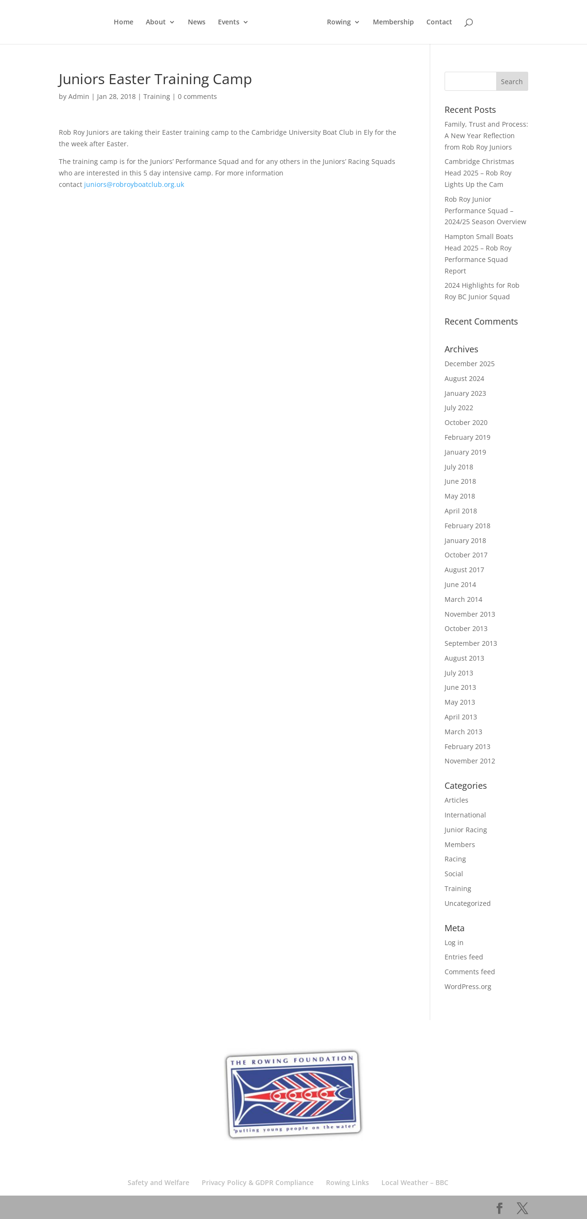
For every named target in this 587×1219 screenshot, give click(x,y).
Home (123, 22)
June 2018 (460, 481)
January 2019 (465, 452)
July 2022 (459, 407)
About (156, 22)
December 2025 (470, 363)
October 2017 (466, 554)
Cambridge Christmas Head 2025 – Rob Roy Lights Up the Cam (479, 173)
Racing (455, 858)
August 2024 (464, 378)
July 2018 (459, 466)
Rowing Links (347, 1182)
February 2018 (467, 525)
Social (454, 873)
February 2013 (467, 746)
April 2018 (461, 510)
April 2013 (461, 716)
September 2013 (471, 643)
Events (228, 22)
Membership (393, 22)
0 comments (197, 96)
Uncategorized (468, 903)
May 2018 (460, 496)
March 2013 (463, 731)
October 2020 (466, 422)
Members (460, 844)
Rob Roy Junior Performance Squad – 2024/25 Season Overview (485, 211)
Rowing (339, 22)
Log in (454, 942)
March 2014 (463, 599)
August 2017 (464, 569)
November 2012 (470, 760)
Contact (439, 22)
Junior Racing (466, 829)
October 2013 (466, 628)
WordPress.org (468, 986)
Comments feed (470, 971)
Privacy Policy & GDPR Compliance (258, 1182)
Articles (456, 800)
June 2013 (460, 687)
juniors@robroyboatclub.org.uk (134, 184)
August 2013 (464, 658)
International (465, 814)
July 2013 (459, 672)
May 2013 (460, 702)
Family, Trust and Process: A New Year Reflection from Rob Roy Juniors (486, 136)
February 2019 (467, 437)
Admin (78, 96)
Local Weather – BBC (414, 1182)
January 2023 (465, 393)
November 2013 (470, 614)
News (197, 22)
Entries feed (464, 956)
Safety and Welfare (158, 1182)
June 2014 (460, 584)
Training (156, 96)
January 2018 (465, 540)
